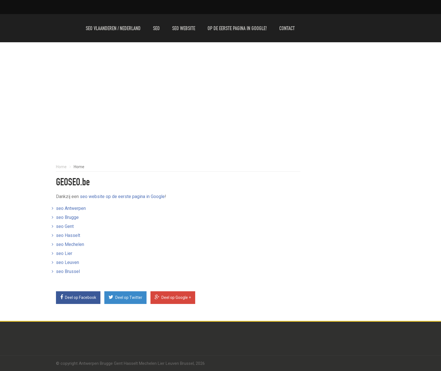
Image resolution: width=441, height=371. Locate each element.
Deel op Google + (173, 297)
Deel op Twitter (125, 297)
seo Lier (64, 253)
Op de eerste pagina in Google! (237, 29)
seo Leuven (67, 262)
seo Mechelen (70, 244)
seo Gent (65, 226)
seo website (92, 196)
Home (61, 167)
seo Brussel (68, 271)
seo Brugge (67, 217)
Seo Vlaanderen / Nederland (113, 29)
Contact (287, 29)
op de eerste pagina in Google (135, 196)
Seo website (183, 29)
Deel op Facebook (78, 297)
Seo (156, 29)
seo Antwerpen (71, 208)
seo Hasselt (68, 235)
